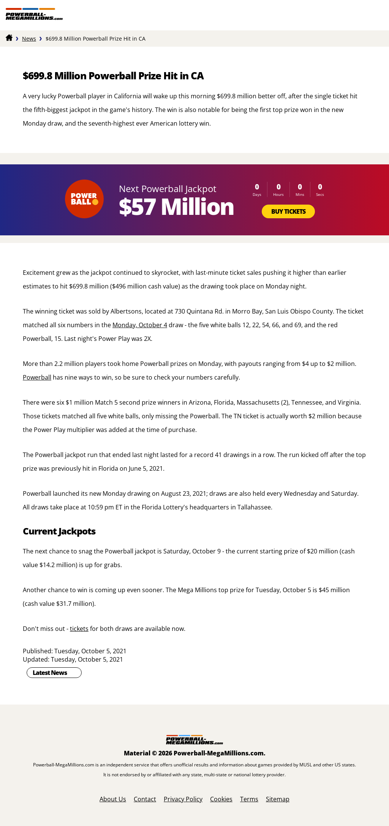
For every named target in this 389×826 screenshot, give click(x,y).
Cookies (221, 799)
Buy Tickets (288, 211)
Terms (249, 799)
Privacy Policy (183, 799)
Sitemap (277, 799)
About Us (113, 799)
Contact (145, 799)
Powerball (37, 377)
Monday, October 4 (139, 325)
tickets (79, 628)
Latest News (50, 672)
